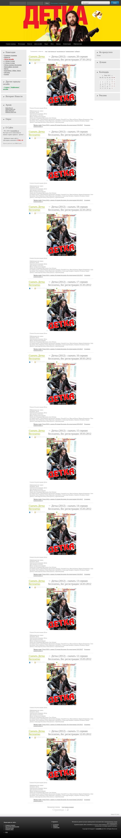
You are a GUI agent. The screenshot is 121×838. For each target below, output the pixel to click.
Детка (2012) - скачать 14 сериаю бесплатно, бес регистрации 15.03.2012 (69, 507)
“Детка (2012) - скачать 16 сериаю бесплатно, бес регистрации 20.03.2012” (58, 424)
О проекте (56, 824)
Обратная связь (77, 44)
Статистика (56, 827)
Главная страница (11, 44)
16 (109, 84)
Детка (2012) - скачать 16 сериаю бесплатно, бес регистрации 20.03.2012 (69, 357)
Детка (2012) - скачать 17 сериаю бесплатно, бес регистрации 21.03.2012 (69, 283)
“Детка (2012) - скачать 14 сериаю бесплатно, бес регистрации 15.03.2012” (58, 574)
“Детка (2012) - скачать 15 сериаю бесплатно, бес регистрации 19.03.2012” (58, 499)
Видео (46, 44)
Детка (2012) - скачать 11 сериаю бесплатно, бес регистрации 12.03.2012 (69, 733)
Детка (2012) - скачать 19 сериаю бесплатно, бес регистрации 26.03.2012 (69, 133)
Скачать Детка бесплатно (37, 58)
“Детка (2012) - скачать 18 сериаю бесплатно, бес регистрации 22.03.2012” (58, 275)
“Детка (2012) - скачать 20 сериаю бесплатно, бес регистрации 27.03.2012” (58, 125)
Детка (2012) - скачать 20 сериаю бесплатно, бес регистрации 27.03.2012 (69, 58)
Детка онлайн (38, 44)
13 (102, 84)
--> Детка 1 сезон (9, 61)
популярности (52, 51)
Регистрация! (54, 3)
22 (107, 86)
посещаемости (61, 51)
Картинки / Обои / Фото (12, 70)
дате (46, 51)
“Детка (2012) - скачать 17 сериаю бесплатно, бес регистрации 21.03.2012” (58, 349)
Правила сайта (9, 829)
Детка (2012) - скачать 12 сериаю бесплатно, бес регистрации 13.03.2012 (69, 657)
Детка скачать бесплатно (13, 65)
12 (100, 84)
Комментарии (67, 44)
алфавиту (77, 51)
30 (109, 88)
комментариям (70, 51)
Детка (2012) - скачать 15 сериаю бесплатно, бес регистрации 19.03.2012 (69, 432)
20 (102, 86)
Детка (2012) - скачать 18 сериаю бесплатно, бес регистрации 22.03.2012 (69, 208)
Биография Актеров (11, 67)
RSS (6, 832)
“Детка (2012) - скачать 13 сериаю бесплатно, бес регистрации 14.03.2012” (58, 649)
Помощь (55, 826)
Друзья (99, 55)
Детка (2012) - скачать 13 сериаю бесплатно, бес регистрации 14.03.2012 (69, 582)
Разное (6, 74)
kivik (32, 62)
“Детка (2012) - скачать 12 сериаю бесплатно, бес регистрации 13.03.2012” (58, 724)
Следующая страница (68, 807)
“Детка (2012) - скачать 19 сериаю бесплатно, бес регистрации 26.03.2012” (58, 200)
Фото (52, 44)
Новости (29, 44)
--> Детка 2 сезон (9, 63)
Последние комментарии (12, 826)
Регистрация (21, 44)
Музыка (58, 44)
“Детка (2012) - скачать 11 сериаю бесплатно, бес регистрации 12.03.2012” (58, 799)
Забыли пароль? (63, 3)
